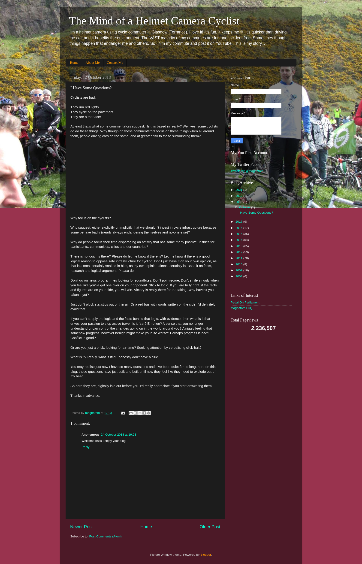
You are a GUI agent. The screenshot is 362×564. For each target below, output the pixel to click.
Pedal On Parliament (245, 302)
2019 (239, 195)
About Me (92, 62)
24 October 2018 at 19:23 (118, 434)
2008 (239, 276)
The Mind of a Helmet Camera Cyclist (154, 21)
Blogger (205, 554)
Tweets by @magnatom (247, 171)
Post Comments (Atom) (105, 536)
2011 (239, 258)
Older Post (210, 526)
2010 (239, 264)
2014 (239, 240)
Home (74, 62)
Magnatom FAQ (242, 308)
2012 (239, 252)
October (245, 207)
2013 (239, 246)
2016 (239, 228)
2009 (239, 270)
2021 (239, 189)
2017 (239, 221)
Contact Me (115, 62)
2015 (239, 234)
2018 (239, 202)
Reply (85, 447)
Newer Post (81, 526)
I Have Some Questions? (255, 212)
